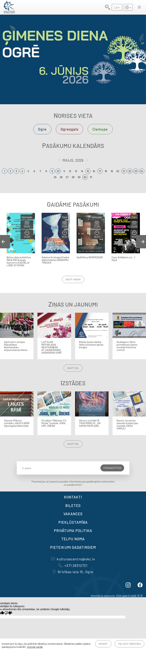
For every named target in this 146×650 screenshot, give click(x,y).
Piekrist (103, 643)
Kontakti (73, 497)
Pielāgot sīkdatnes (129, 643)
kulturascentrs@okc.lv (73, 559)
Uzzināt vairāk (35, 646)
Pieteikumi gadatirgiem (73, 547)
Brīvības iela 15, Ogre (73, 571)
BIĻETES (73, 505)
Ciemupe (100, 129)
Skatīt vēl (73, 368)
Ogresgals (69, 129)
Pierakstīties (112, 467)
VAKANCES (73, 514)
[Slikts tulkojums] (8, 613)
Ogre (42, 129)
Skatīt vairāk (73, 279)
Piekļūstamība (73, 522)
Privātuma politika (73, 530)
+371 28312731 (72, 565)
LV (116, 7)
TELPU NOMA (73, 539)
